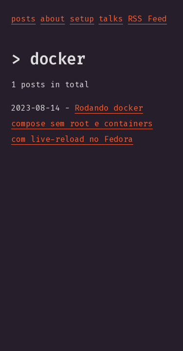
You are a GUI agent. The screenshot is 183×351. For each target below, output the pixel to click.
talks (111, 19)
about (53, 19)
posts (23, 19)
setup (82, 19)
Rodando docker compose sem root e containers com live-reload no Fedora (82, 123)
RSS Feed (147, 19)
